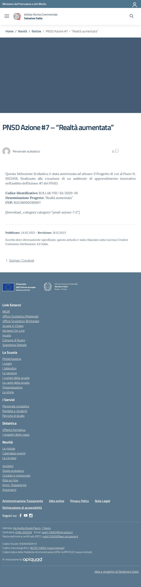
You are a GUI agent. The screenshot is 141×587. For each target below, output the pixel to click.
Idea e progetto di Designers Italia (116, 571)
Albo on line (10, 480)
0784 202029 (23, 532)
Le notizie (8, 448)
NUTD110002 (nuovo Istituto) (47, 548)
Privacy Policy (79, 500)
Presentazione (11, 358)
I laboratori (9, 368)
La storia (8, 392)
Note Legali (102, 500)
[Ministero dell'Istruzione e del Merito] (24, 4)
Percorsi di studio (13, 415)
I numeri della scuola (15, 377)
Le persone (9, 373)
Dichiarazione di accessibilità (22, 507)
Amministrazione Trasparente (22, 500)
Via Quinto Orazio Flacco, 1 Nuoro (32, 528)
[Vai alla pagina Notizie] (36, 31)
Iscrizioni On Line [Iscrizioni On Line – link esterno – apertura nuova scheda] (13, 330)
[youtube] (25, 515)
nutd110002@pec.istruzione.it (60, 536)
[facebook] (20, 515)
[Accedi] (135, 4)
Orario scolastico (13, 470)
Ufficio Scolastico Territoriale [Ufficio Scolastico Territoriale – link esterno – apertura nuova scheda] (20, 321)
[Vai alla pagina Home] (10, 31)
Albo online (56, 500)
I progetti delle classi (15, 434)
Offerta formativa (13, 429)
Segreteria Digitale (14, 344)
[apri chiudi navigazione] (6, 16)
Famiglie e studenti (14, 411)
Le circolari (9, 458)
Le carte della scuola (15, 382)
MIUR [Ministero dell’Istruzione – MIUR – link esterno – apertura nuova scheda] (6, 311)
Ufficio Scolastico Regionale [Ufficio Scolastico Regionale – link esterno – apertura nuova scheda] (20, 316)
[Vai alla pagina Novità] (22, 31)
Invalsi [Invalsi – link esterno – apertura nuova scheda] (6, 335)
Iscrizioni (8, 466)
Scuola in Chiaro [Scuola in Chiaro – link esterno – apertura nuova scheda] (12, 325)
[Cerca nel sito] (131, 16)
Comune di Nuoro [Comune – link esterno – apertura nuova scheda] (13, 340)
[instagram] (31, 515)
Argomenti (9, 489)
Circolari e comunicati (16, 475)
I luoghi (7, 363)
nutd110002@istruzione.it (57, 532)
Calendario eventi (13, 453)
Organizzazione (12, 387)
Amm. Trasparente (14, 485)
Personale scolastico (15, 406)
